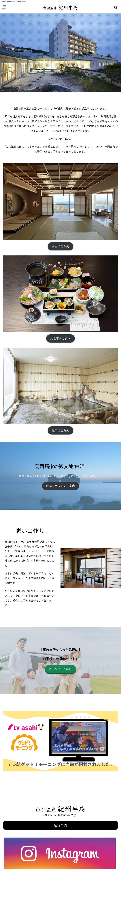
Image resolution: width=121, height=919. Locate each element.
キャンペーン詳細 (60, 669)
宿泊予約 (60, 825)
